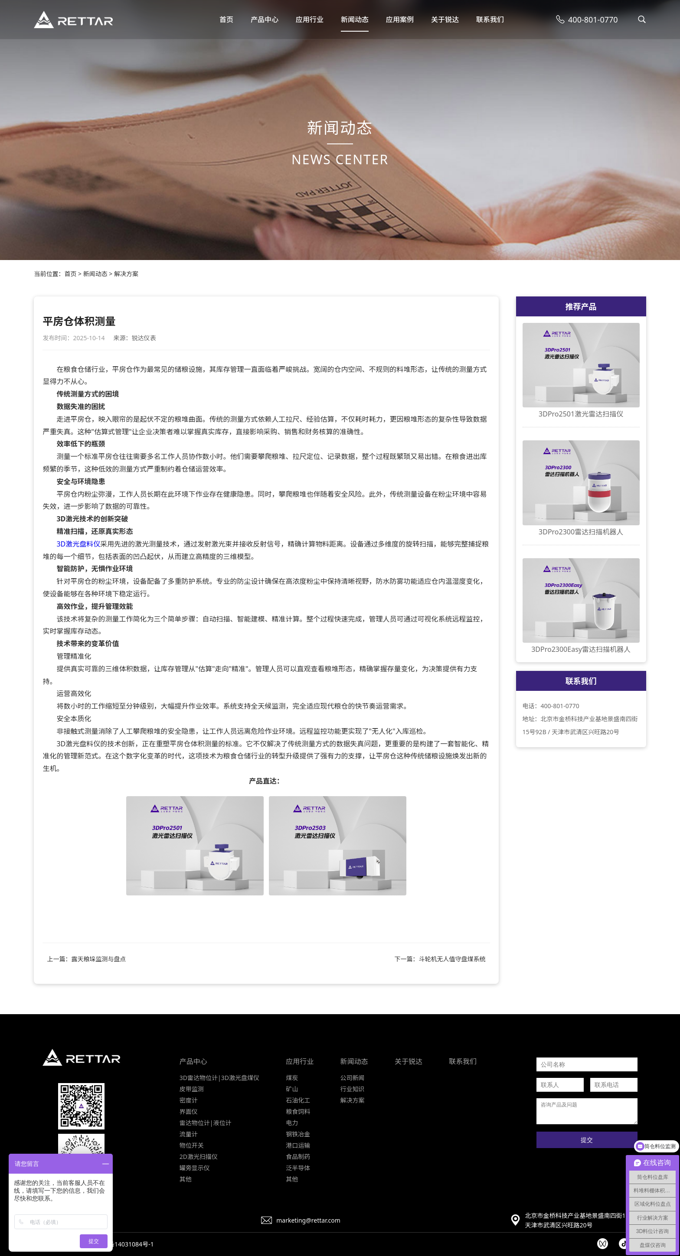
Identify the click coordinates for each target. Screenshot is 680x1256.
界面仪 (189, 1111)
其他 (186, 1179)
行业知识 (352, 1089)
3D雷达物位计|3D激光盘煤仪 (219, 1078)
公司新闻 (352, 1078)
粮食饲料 (298, 1111)
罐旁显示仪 (195, 1168)
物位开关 (192, 1145)
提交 (587, 1139)
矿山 (292, 1089)
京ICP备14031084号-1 (123, 1244)
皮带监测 (192, 1089)
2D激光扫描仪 (199, 1156)
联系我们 (490, 19)
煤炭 (292, 1078)
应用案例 (400, 19)
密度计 (189, 1100)
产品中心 (264, 19)
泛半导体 (298, 1168)
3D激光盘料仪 (78, 544)
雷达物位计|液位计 (206, 1123)
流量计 (189, 1134)
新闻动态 (355, 19)
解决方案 (126, 274)
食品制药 (298, 1156)
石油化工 (298, 1100)
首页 (226, 19)
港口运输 (298, 1145)
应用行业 (310, 19)
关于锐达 (445, 19)
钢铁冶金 (298, 1134)
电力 (292, 1123)
